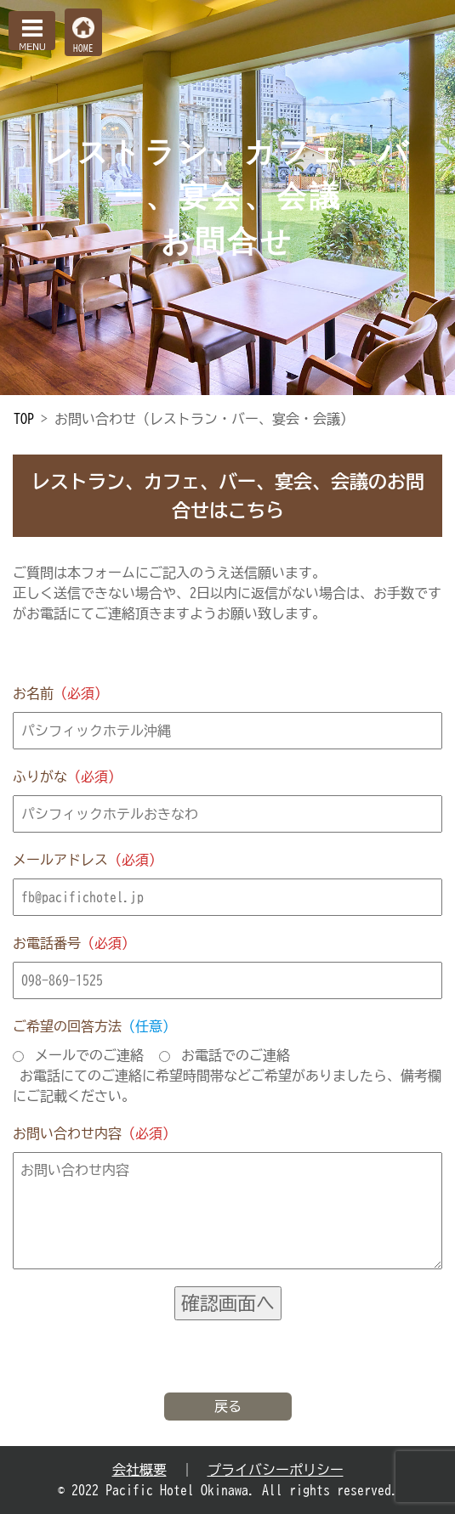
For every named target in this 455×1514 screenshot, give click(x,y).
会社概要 (139, 1470)
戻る (228, 1406)
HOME (83, 48)
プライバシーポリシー (276, 1470)
